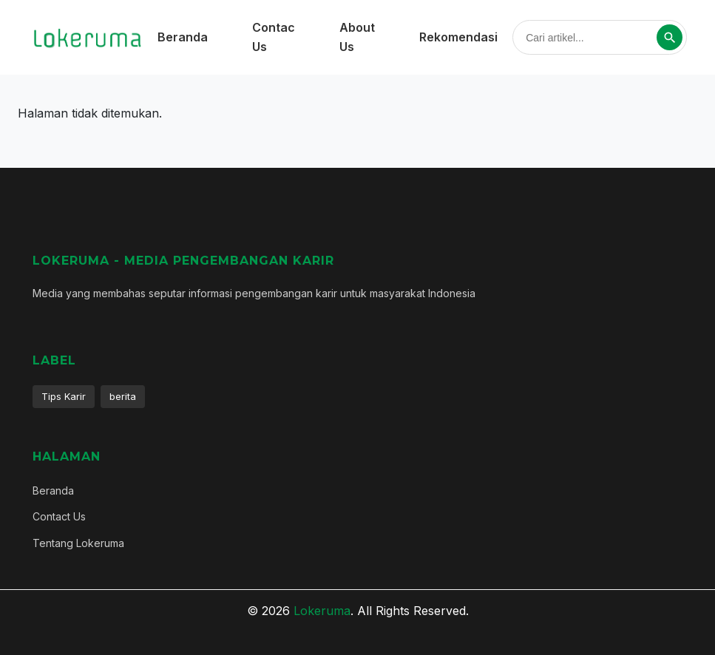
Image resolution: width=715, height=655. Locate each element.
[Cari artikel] (590, 37)
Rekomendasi (458, 37)
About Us (357, 37)
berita (122, 396)
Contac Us (273, 37)
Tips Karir (63, 396)
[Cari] (669, 37)
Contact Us (59, 516)
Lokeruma (322, 610)
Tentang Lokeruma (78, 543)
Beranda (182, 37)
